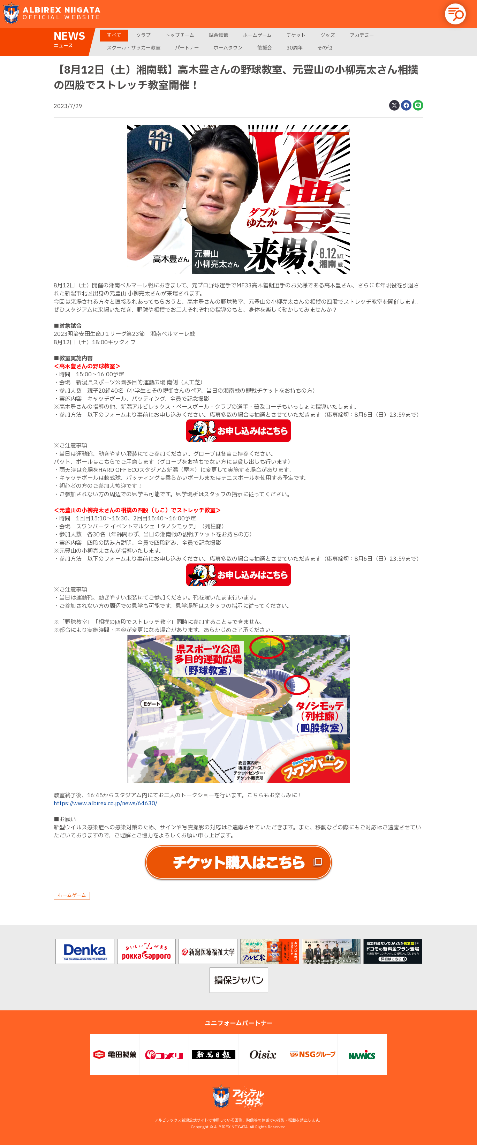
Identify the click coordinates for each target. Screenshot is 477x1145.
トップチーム (179, 35)
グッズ (327, 35)
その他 (324, 48)
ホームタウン (228, 48)
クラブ (143, 35)
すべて (114, 35)
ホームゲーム (257, 35)
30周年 (295, 48)
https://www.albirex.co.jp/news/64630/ (105, 803)
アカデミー (362, 35)
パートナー (187, 48)
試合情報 (218, 35)
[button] (455, 13)
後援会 (264, 48)
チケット (296, 35)
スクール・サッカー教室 (133, 48)
